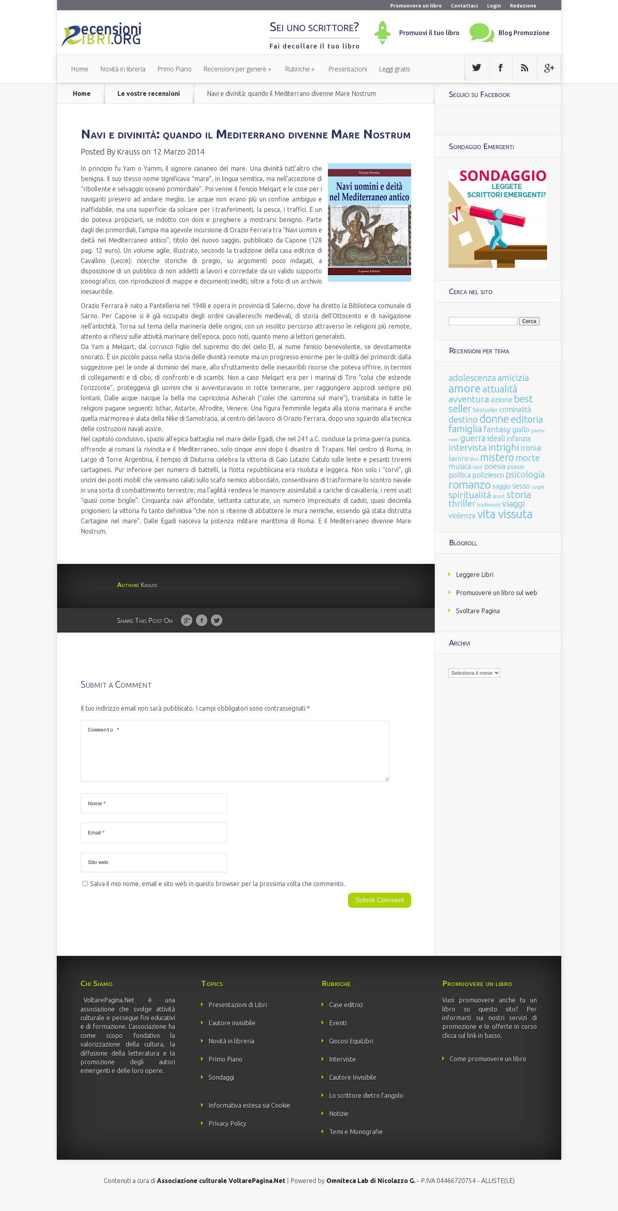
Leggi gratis (394, 69)
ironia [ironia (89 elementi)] (531, 447)
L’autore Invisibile (352, 1086)
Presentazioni (347, 69)
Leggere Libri (474, 574)
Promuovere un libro (416, 5)
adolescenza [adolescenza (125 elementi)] (472, 378)
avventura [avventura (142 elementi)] (469, 399)
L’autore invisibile (231, 1032)
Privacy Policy (227, 1132)
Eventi (337, 1032)
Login (494, 5)
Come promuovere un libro (488, 1068)
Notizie (338, 1123)
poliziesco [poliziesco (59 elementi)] (488, 474)
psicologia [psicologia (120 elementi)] (525, 474)
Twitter (216, 620)
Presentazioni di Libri (237, 1014)
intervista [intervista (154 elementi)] (468, 447)
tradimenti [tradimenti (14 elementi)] (489, 505)
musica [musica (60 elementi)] (460, 466)
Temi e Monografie (356, 1141)
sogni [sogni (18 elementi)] (538, 487)
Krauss (128, 151)
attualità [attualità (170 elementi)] (499, 389)
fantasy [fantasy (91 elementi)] (497, 429)
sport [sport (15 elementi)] (499, 496)
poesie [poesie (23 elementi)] (515, 467)
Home (79, 69)
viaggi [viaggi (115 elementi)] (513, 503)
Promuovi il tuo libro (429, 32)
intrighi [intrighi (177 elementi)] (503, 447)
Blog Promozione (524, 32)
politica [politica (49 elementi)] (460, 475)
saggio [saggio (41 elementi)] (501, 486)
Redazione (523, 5)
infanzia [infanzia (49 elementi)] (519, 438)
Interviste (342, 1068)
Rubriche (297, 69)
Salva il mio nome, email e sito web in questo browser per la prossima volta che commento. (217, 893)
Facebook (201, 620)
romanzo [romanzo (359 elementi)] (470, 484)
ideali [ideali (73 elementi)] (496, 438)
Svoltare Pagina (478, 610)
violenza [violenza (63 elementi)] (462, 515)
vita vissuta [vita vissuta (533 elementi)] (504, 514)
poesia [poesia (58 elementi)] (495, 466)
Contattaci (464, 5)
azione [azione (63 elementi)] (501, 399)
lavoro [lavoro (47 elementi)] (458, 458)
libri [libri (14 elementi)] (474, 459)
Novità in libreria (122, 69)
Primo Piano (174, 69)
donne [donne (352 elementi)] (494, 419)
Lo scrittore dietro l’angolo (366, 1104)
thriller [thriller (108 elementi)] (462, 503)
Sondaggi (221, 1086)
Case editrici (346, 1014)
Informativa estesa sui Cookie (249, 1114)
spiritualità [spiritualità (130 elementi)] (470, 495)
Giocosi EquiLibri (351, 1050)
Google (187, 620)
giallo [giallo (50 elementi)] (520, 429)
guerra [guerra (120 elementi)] (473, 438)
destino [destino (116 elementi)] (463, 419)
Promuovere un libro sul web (496, 592)
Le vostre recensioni (148, 93)
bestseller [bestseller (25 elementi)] (485, 410)
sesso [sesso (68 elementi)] (521, 485)
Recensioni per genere (234, 69)
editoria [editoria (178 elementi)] (527, 419)
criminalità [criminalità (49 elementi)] (515, 409)
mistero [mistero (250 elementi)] (497, 457)
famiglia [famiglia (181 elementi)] (465, 429)
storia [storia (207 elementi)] (518, 494)
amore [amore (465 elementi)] (465, 388)
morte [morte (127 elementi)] (528, 458)
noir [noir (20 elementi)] (478, 467)
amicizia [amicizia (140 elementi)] (513, 378)
